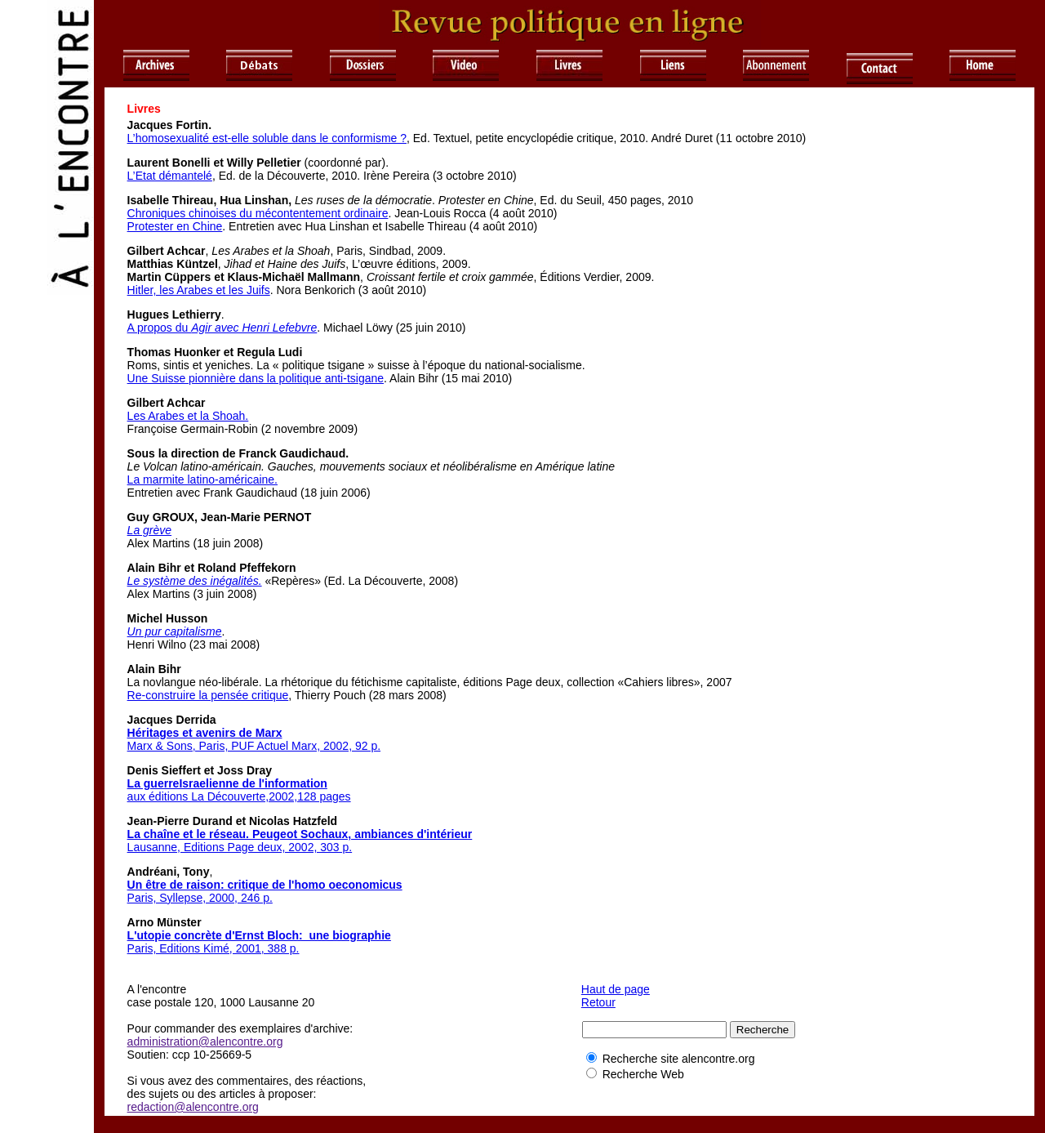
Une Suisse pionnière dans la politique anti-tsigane (255, 378)
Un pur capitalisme (174, 631)
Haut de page (615, 989)
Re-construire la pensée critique (208, 695)
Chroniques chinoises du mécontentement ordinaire (258, 213)
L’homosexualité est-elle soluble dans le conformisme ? (267, 138)
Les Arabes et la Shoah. (188, 415)
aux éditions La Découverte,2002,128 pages (239, 796)
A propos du (222, 327)
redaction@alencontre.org (193, 1106)
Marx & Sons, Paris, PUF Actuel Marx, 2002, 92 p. (253, 745)
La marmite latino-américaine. (202, 479)
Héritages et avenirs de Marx (204, 732)
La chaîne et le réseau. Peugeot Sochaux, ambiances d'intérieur (300, 834)
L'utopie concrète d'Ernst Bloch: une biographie (259, 935)
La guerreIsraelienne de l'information (227, 783)
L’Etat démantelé (169, 175)
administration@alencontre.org (205, 1041)
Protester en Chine (175, 226)
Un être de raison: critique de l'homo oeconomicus (264, 884)
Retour (598, 1002)
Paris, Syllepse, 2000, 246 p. (200, 897)
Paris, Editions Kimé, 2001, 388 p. (213, 948)
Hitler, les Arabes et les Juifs (198, 290)
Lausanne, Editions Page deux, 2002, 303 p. (240, 847)
